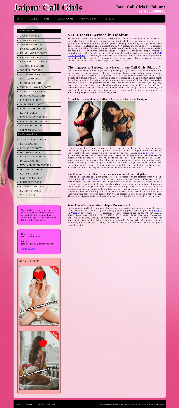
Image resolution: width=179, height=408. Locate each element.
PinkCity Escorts (89, 19)
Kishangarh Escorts (33, 108)
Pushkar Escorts (31, 100)
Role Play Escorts (32, 186)
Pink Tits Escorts (31, 178)
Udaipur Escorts (31, 83)
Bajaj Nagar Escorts (33, 53)
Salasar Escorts (31, 130)
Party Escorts (29, 174)
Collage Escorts (31, 148)
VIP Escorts (27, 195)
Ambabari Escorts (32, 45)
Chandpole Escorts (32, 91)
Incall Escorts (30, 161)
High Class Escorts (32, 157)
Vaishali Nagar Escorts (35, 87)
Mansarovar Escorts (34, 74)
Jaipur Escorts (65, 19)
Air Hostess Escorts (33, 140)
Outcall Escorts (31, 169)
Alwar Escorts (29, 40)
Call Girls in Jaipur (128, 404)
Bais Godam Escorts (33, 49)
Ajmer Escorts (29, 36)
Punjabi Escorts (30, 182)
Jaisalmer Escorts (32, 104)
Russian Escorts (30, 191)
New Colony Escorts (33, 117)
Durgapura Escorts (33, 96)
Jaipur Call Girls (48, 7)
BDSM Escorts (29, 144)
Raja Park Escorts (32, 126)
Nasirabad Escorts (32, 79)
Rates (47, 19)
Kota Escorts (28, 113)
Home (20, 19)
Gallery (33, 19)
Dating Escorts (30, 152)
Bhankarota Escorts (33, 62)
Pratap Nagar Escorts (34, 121)
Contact (109, 19)
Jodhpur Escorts (31, 70)
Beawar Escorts (30, 57)
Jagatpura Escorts (32, 66)
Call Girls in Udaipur (89, 179)
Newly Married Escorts (35, 165)
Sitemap (142, 404)
